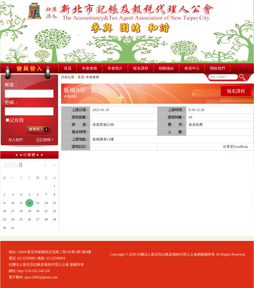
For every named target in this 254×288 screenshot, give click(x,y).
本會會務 (89, 68)
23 (4, 219)
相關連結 (166, 68)
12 (29, 203)
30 (4, 228)
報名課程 (140, 68)
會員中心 (191, 68)
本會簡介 (115, 68)
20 (37, 211)
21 (46, 211)
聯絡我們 (217, 68)
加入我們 (15, 140)
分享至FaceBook (235, 147)
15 (54, 203)
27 (37, 219)
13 (37, 203)
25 (21, 219)
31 (12, 228)
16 (4, 211)
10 (12, 203)
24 (12, 219)
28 (46, 219)
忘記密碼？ (45, 140)
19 (29, 211)
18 (21, 211)
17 (12, 211)
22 (54, 211)
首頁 (67, 68)
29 (54, 219)
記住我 (15, 120)
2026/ (13, 165)
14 (46, 203)
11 (21, 203)
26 (29, 219)
